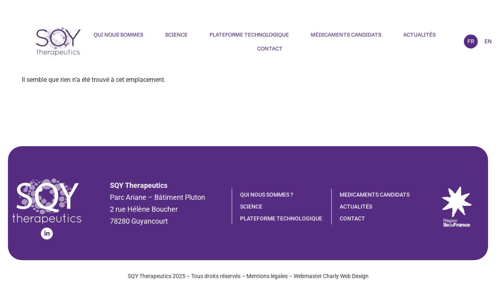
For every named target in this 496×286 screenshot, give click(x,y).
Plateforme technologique (249, 34)
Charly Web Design (346, 276)
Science (176, 34)
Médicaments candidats (346, 34)
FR (470, 41)
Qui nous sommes (118, 34)
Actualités (419, 34)
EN (488, 41)
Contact (270, 48)
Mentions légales (267, 276)
